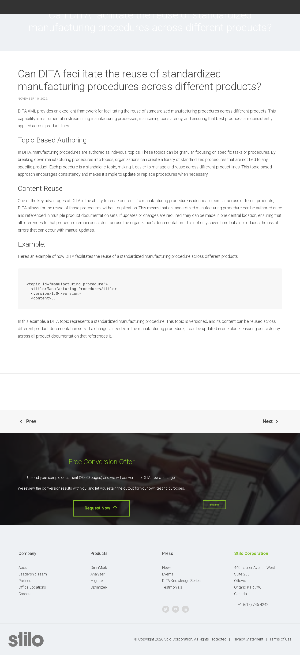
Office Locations (32, 587)
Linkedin (290, 6)
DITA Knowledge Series (181, 581)
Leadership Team (33, 574)
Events (167, 574)
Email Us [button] (214, 504)
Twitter (267, 6)
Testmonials (172, 587)
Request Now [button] (101, 508)
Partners (25, 581)
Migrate (96, 581)
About (23, 567)
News (167, 567)
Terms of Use (281, 639)
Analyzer (97, 574)
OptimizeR (98, 587)
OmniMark (98, 567)
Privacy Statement (248, 639)
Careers (25, 594)
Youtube (279, 6)
